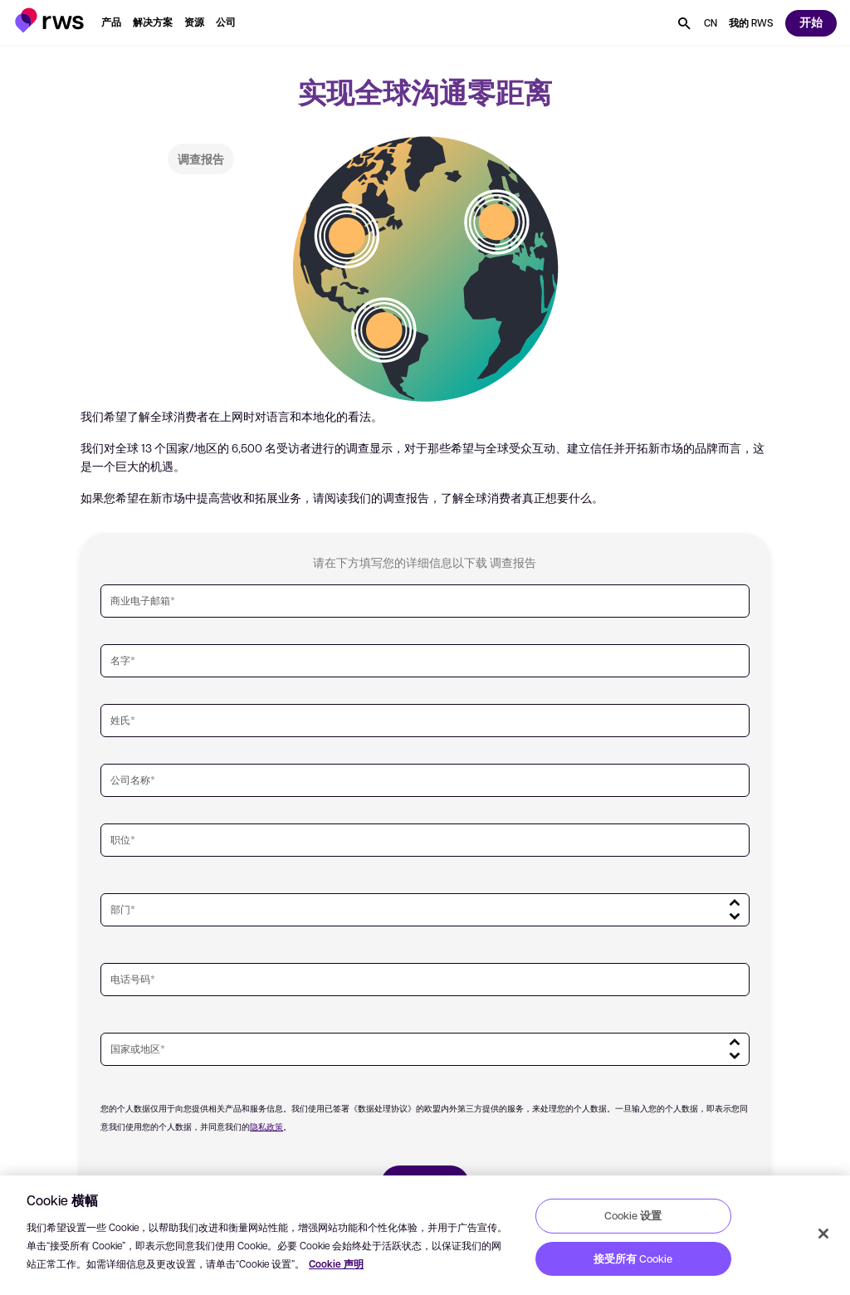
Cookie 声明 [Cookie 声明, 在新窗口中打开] (336, 1264)
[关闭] (823, 1233)
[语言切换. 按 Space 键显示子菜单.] (710, 23)
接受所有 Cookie (633, 1258)
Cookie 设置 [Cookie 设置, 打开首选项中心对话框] (633, 1215)
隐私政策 (266, 1126)
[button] (49, 20)
